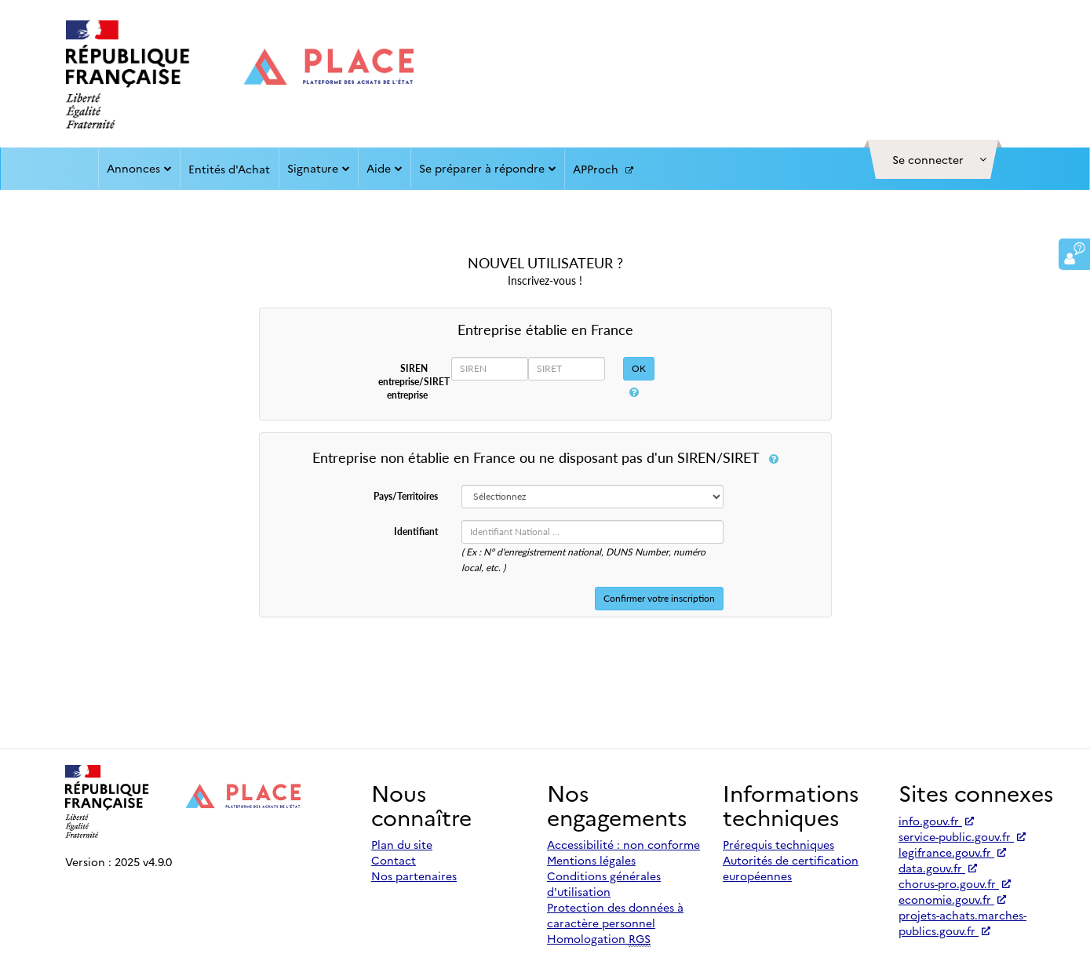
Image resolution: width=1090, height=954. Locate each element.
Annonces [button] (139, 168)
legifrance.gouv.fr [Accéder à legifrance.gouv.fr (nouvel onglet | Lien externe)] (952, 852)
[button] (933, 159)
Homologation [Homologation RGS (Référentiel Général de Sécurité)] (599, 938)
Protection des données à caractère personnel (615, 914)
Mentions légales (591, 860)
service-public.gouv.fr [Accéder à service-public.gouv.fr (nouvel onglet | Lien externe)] (962, 836)
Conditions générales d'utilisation (604, 883)
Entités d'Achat (229, 169)
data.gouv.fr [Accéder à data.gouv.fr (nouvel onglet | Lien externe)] (938, 868)
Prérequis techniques (778, 844)
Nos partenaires (414, 875)
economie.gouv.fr (952, 899)
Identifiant (416, 531)
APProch (603, 169)
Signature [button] (318, 168)
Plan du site (401, 844)
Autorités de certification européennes (791, 867)
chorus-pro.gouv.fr (955, 883)
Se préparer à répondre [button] (487, 168)
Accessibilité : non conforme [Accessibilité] (623, 844)
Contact (393, 860)
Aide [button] (384, 168)
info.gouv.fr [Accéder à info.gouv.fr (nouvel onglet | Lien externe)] (936, 820)
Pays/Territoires (406, 496)
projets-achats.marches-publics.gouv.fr (962, 922)
